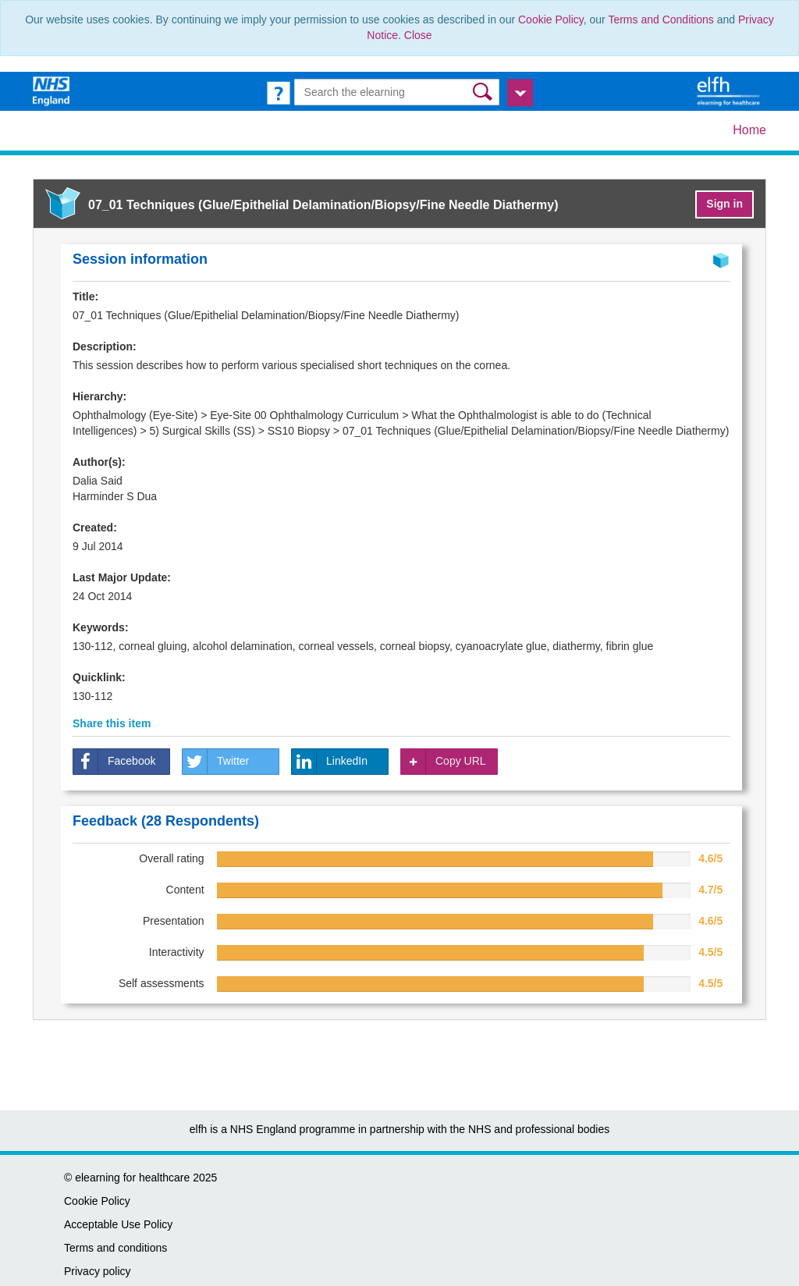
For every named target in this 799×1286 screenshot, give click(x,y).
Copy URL (443, 761)
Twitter (216, 761)
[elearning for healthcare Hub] (730, 90)
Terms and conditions (115, 1248)
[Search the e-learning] (397, 92)
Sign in (724, 203)
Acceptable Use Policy (118, 1224)
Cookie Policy (551, 19)
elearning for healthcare (132, 1177)
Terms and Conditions (660, 19)
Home (749, 130)
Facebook (114, 761)
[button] (484, 92)
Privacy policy (97, 1271)
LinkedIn (330, 761)
